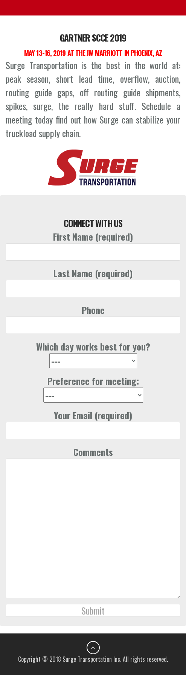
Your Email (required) (93, 422)
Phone (93, 317)
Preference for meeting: (93, 388)
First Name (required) (93, 244)
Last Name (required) (93, 280)
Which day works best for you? (93, 354)
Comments (93, 521)
